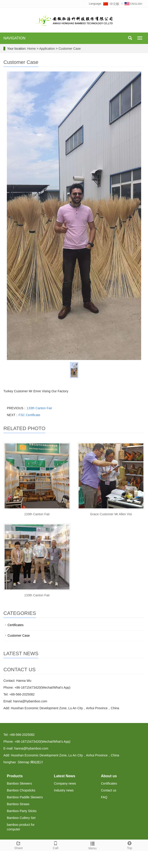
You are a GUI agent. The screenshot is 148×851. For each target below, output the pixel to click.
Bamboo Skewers (19, 783)
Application (47, 48)
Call (55, 845)
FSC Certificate (29, 415)
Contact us (108, 790)
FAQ (104, 797)
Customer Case (69, 48)
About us (109, 776)
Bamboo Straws (18, 804)
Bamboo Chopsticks (21, 790)
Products (15, 776)
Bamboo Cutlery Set (21, 818)
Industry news (64, 790)
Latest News (64, 776)
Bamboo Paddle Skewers (25, 797)
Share (18, 845)
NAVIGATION (14, 38)
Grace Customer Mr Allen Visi (111, 514)
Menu (92, 845)
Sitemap (23, 762)
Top (129, 845)
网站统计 (36, 762)
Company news (65, 783)
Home (31, 48)
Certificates (16, 625)
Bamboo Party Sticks (22, 811)
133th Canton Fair (39, 408)
